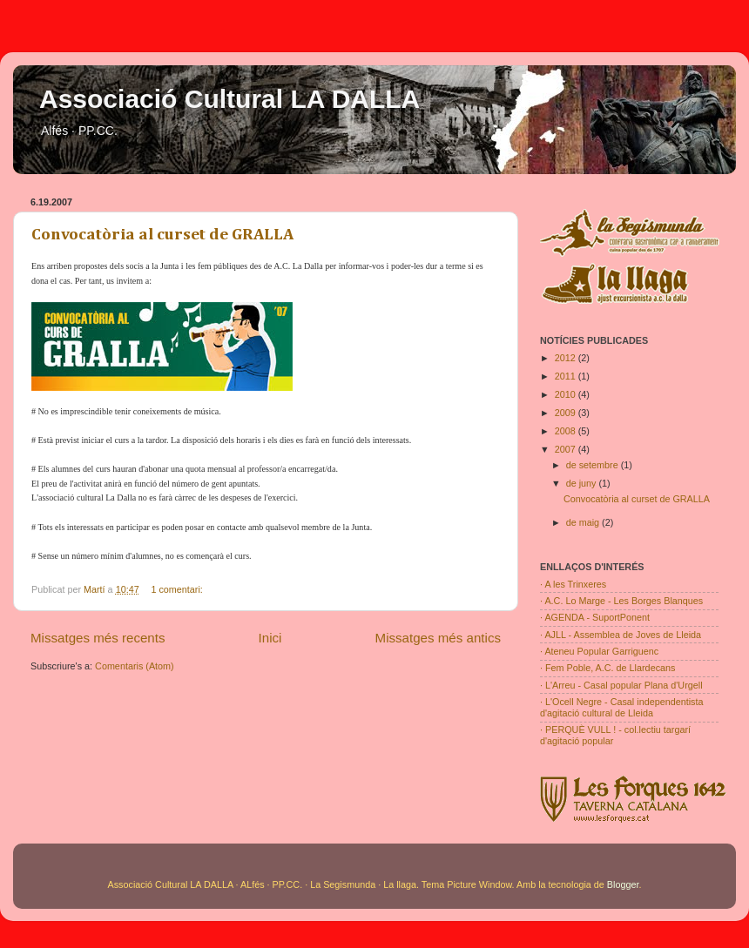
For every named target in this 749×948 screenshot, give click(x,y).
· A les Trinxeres (573, 584)
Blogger (623, 884)
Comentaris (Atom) (134, 666)
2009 (566, 412)
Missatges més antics (438, 637)
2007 (566, 449)
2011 (566, 376)
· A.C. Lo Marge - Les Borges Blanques (621, 600)
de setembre (593, 465)
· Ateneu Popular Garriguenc (599, 651)
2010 (566, 394)
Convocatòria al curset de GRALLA (162, 234)
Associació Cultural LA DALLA (229, 98)
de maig (584, 522)
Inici (270, 637)
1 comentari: (178, 589)
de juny (582, 483)
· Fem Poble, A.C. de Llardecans (607, 667)
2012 (566, 358)
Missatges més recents (97, 637)
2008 (566, 431)
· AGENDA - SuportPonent (595, 617)
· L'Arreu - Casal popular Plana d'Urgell (621, 685)
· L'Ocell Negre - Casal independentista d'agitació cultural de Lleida (622, 707)
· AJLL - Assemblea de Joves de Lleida (620, 634)
